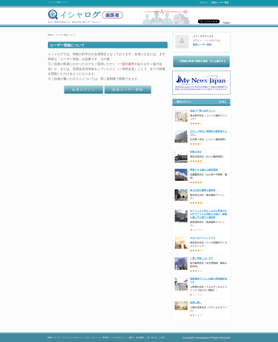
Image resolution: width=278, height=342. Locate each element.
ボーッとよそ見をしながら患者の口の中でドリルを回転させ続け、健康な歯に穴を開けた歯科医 (208, 214)
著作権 (105, 337)
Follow (226, 22)
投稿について (53, 337)
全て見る (222, 102)
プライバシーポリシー (72, 337)
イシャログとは (212, 40)
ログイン (204, 2)
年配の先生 (196, 151)
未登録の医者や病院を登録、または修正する (203, 61)
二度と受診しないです (201, 258)
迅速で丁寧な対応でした (202, 110)
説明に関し (196, 302)
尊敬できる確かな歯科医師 (204, 169)
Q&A (131, 337)
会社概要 (140, 337)
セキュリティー (92, 337)
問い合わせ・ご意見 (156, 337)
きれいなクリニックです (202, 237)
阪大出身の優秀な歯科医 (202, 190)
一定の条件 (126, 64)
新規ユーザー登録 (220, 2)
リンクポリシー (118, 337)
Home (50, 35)
